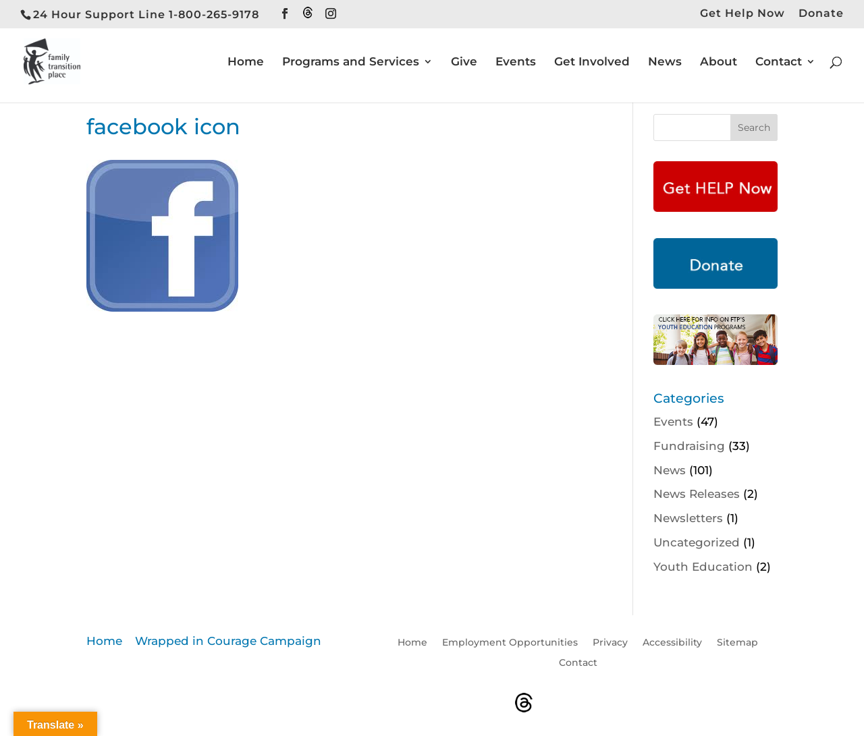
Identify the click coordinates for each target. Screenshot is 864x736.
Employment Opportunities (510, 643)
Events (515, 62)
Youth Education (703, 566)
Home (245, 62)
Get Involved (592, 62)
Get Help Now (742, 14)
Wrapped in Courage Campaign (228, 641)
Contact (778, 62)
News (665, 62)
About (718, 62)
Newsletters (688, 518)
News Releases (696, 494)
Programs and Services (350, 62)
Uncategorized (696, 542)
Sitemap (737, 643)
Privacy (610, 643)
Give (464, 62)
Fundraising (689, 446)
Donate (821, 14)
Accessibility (672, 643)
